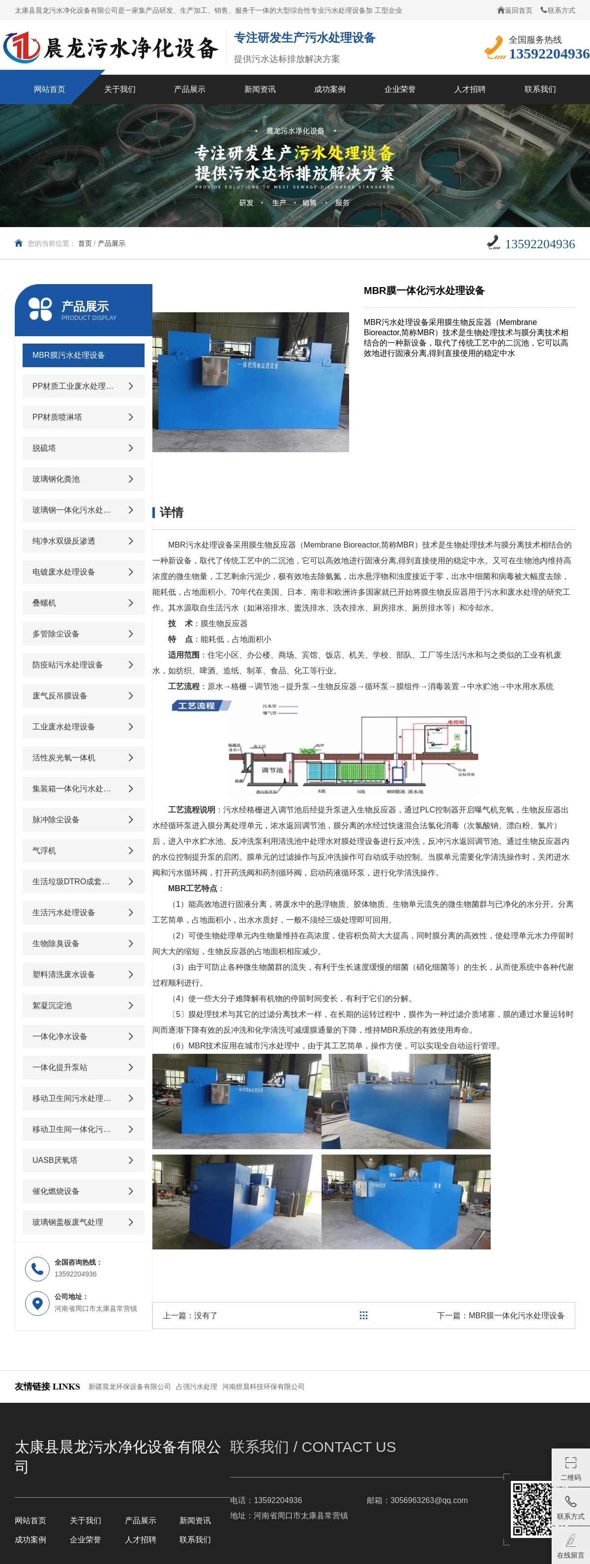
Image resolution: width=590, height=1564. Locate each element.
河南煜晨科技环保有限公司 (263, 1386)
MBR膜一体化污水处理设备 (517, 1315)
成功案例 (30, 1539)
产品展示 (111, 243)
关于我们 (85, 1520)
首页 (85, 243)
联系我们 (195, 1539)
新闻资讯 (195, 1520)
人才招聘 (140, 1539)
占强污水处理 (196, 1386)
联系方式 (557, 10)
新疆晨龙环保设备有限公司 (129, 1386)
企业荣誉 (85, 1539)
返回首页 (514, 10)
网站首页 (30, 1520)
